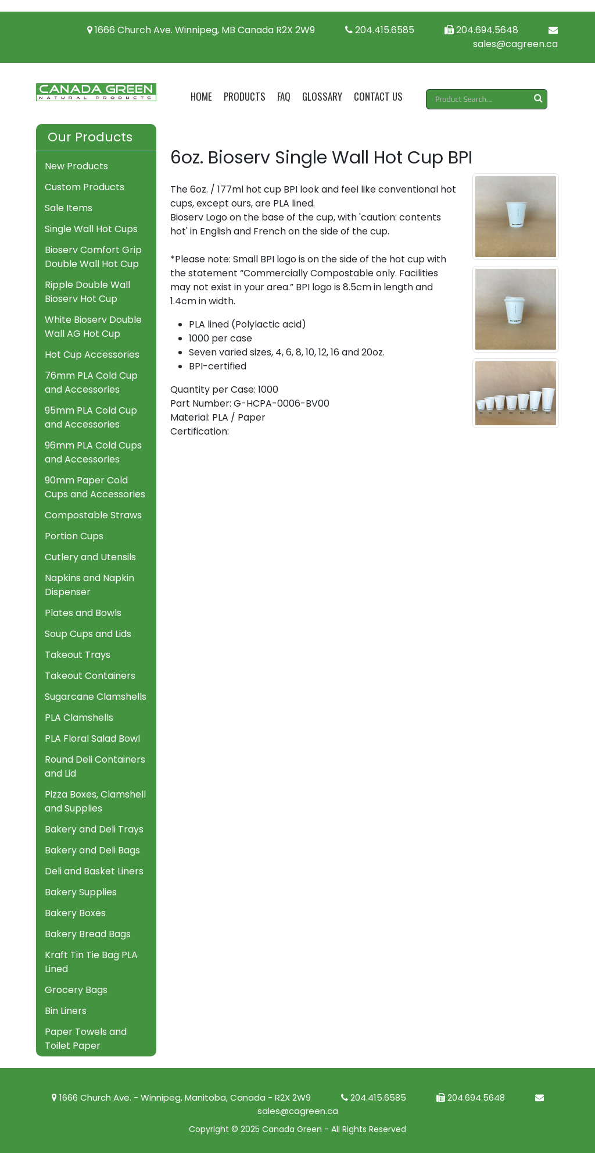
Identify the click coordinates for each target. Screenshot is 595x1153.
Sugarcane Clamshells (95, 696)
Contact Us (378, 96)
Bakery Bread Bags (88, 934)
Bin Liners (66, 1010)
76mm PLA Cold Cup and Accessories (91, 382)
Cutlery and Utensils (90, 557)
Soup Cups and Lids (88, 633)
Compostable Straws (93, 515)
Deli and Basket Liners (94, 871)
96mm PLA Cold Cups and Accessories (93, 452)
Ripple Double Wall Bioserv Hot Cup (87, 291)
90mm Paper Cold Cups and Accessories (95, 487)
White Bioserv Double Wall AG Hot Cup (93, 326)
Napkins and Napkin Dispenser (89, 585)
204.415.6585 (379, 30)
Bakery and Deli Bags (92, 850)
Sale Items (68, 208)
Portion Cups (74, 536)
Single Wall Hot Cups (91, 229)
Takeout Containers (90, 675)
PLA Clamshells (79, 717)
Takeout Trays (77, 654)
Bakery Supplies (81, 892)
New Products (76, 166)
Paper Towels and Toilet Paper (86, 1038)
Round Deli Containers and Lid (95, 766)
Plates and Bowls (83, 613)
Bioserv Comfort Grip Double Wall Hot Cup (93, 257)
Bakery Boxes (75, 913)
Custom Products (84, 187)
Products (245, 96)
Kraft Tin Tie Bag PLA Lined (91, 962)
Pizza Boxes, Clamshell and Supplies (95, 801)
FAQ (284, 96)
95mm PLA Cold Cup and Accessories (91, 417)
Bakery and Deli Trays (94, 829)
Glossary (322, 96)
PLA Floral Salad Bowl (92, 738)
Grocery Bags (76, 990)
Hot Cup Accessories (92, 354)
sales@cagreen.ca (515, 38)
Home (201, 96)
